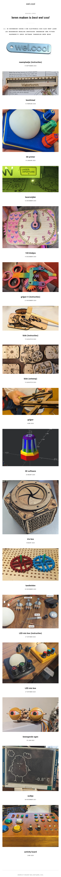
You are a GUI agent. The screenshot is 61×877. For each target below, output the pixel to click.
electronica (34, 29)
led (6, 31)
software (28, 34)
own (47, 31)
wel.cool (30, 4)
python (52, 31)
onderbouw (40, 31)
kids (41, 29)
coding (21, 29)
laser (55, 29)
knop (50, 29)
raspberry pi (14, 34)
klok (45, 29)
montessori (30, 31)
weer (44, 34)
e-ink (26, 29)
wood (49, 34)
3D (7, 29)
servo (22, 34)
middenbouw (13, 31)
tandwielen (37, 34)
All (4, 29)
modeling (22, 31)
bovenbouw (13, 29)
